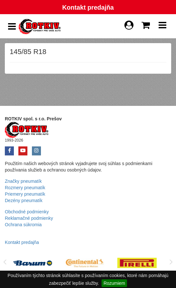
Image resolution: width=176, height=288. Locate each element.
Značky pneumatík (23, 181)
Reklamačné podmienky (29, 218)
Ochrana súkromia (23, 224)
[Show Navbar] (162, 26)
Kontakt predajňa (88, 7)
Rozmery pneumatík (25, 187)
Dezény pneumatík (24, 200)
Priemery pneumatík (25, 194)
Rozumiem (114, 283)
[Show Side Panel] (12, 26)
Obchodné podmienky (27, 211)
